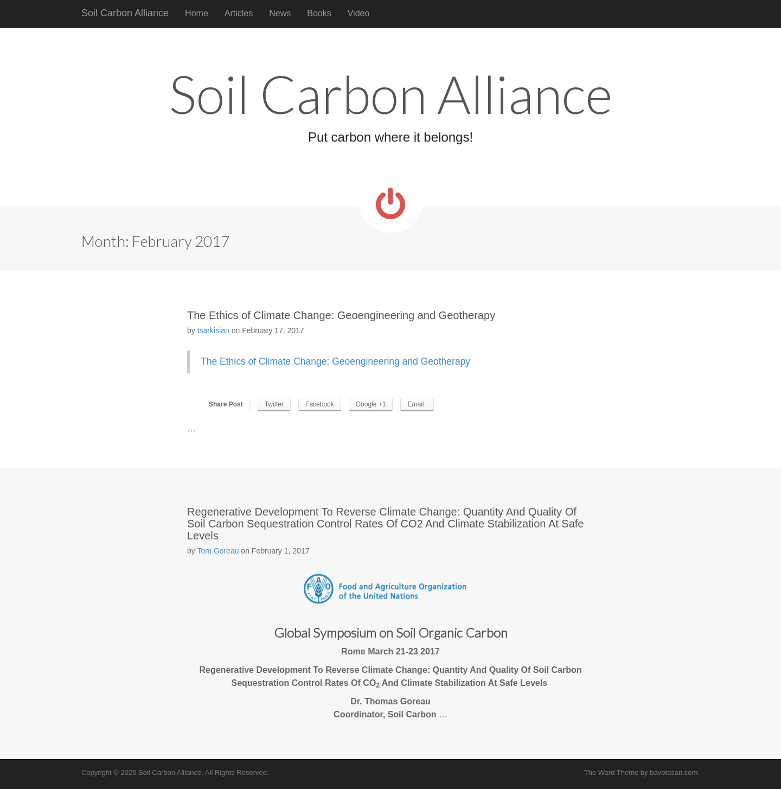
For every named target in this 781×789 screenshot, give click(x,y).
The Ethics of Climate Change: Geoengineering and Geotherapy (341, 315)
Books (319, 13)
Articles (239, 13)
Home (196, 13)
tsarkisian (213, 330)
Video (359, 13)
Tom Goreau (218, 550)
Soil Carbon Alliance (125, 13)
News (280, 13)
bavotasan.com (673, 772)
